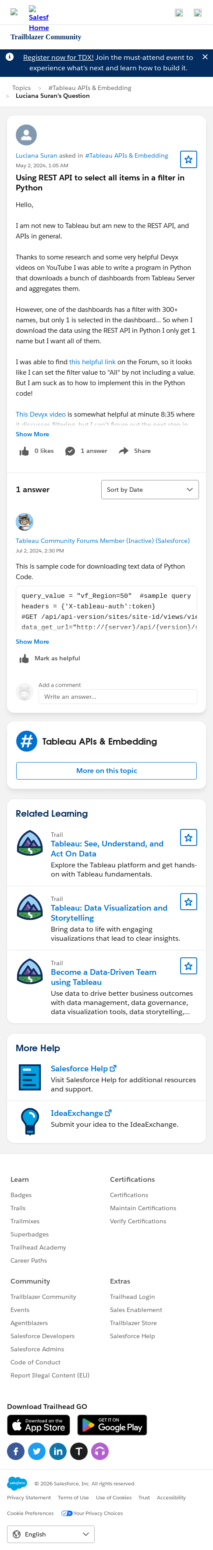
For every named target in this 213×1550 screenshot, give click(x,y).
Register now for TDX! (58, 57)
